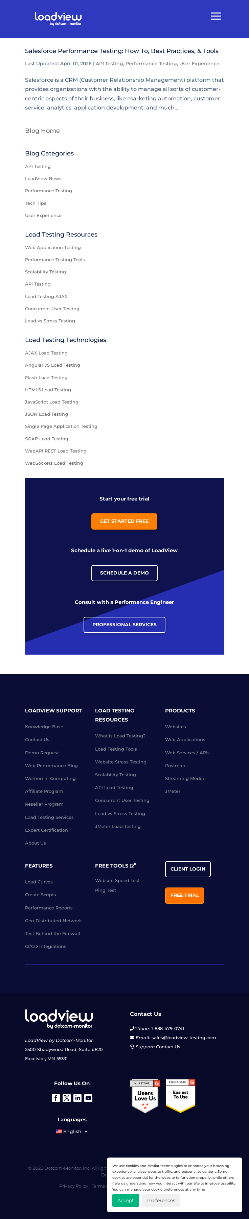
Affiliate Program (44, 791)
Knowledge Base (44, 726)
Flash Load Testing (46, 377)
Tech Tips (35, 203)
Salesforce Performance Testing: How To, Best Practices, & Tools (122, 51)
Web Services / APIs (187, 752)
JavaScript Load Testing (51, 402)
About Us (35, 843)
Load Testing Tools (116, 749)
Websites (175, 726)
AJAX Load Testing (46, 353)
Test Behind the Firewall (52, 933)
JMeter (172, 791)
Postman (175, 765)
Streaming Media (184, 778)
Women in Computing (50, 778)
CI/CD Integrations (45, 946)
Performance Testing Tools (55, 259)
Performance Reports (49, 907)
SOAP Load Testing (46, 438)
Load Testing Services (49, 817)
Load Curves (39, 881)
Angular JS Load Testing (52, 365)
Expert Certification (46, 830)
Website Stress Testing (120, 761)
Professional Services (124, 624)
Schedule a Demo (124, 573)
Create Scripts (40, 894)
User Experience (199, 63)
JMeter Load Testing (118, 826)
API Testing (109, 63)
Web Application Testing (53, 247)
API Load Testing (114, 787)
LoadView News (43, 178)
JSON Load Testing (46, 414)
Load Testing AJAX (46, 296)
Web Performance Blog (51, 765)
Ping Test (105, 890)
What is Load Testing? (120, 735)
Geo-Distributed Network (53, 920)
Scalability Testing (45, 271)
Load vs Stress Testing (50, 320)
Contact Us (37, 739)
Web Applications (185, 739)
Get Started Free (124, 521)
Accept (125, 1200)
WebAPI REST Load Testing (56, 451)
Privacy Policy (73, 1186)
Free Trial (185, 895)
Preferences (161, 1200)
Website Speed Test (117, 880)
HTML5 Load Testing (48, 389)
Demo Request (42, 752)
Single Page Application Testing (61, 426)
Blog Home (42, 131)
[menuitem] (72, 1133)
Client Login (188, 869)
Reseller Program (44, 804)
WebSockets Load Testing (54, 463)
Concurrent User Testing (52, 308)
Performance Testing (151, 63)
